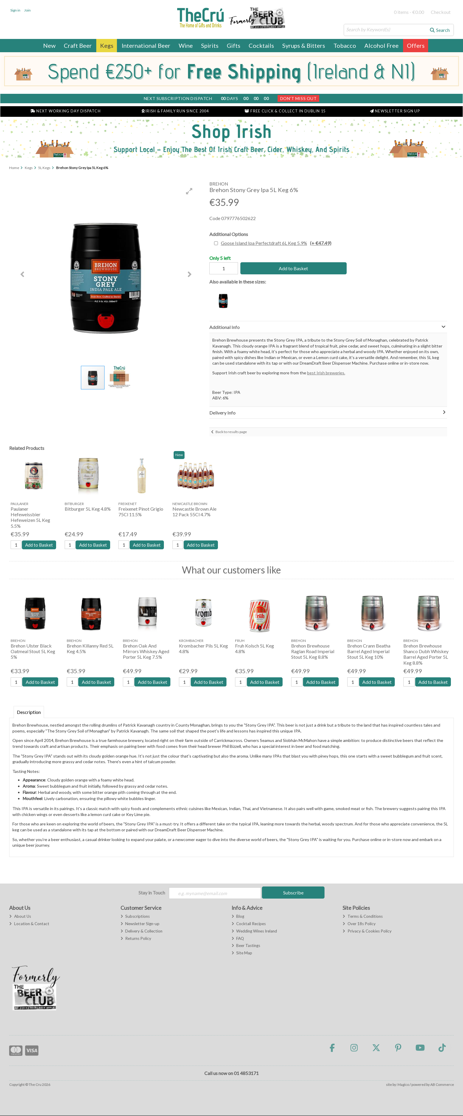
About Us (20, 917)
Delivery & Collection (141, 931)
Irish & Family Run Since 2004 (175, 111)
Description (29, 712)
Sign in (15, 10)
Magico (403, 1085)
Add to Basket (291, 268)
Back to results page (231, 432)
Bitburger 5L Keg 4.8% (88, 509)
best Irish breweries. (326, 372)
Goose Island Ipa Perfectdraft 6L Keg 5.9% (276, 243)
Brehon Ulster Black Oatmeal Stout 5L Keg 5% (33, 651)
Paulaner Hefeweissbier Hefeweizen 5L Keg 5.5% (30, 517)
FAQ (237, 939)
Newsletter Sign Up (395, 111)
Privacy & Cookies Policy (367, 931)
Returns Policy (135, 939)
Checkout (441, 12)
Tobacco (344, 45)
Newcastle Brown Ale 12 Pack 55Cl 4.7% (194, 511)
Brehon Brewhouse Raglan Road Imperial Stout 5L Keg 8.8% (312, 651)
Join (27, 10)
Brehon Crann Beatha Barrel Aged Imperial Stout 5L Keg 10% (368, 651)
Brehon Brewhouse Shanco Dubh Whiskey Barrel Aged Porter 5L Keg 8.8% (426, 654)
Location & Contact (29, 924)
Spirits (210, 45)
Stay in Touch (151, 893)
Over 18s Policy (359, 924)
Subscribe (293, 893)
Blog (237, 917)
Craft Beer (78, 45)
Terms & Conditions (362, 917)
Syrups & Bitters (303, 45)
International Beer (146, 45)
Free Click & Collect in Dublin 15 (285, 111)
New (49, 45)
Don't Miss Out (298, 98)
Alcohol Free (381, 45)
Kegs (106, 45)
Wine (186, 45)
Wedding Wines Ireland (254, 931)
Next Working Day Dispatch (65, 111)
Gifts (233, 45)
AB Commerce (442, 1085)
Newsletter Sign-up (139, 924)
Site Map (241, 953)
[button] (189, 191)
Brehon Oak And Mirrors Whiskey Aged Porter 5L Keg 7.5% (146, 651)
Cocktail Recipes (248, 924)
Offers (416, 45)
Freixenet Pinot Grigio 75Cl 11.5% (140, 511)
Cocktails (261, 45)
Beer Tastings (245, 946)
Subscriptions (135, 917)
